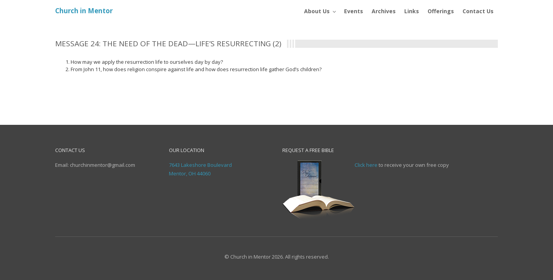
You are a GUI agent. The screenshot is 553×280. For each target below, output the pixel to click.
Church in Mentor (84, 10)
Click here (366, 164)
